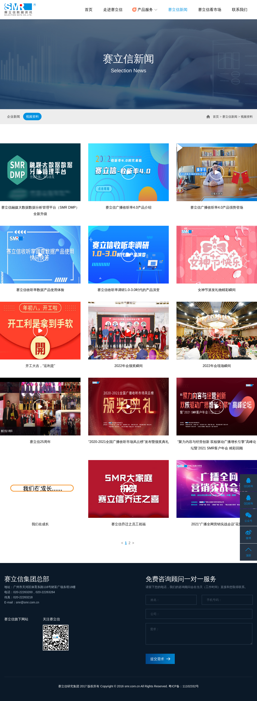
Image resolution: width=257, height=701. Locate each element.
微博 (248, 538)
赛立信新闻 (177, 9)
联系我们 (239, 9)
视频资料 (32, 116)
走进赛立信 (113, 9)
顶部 (248, 555)
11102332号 (190, 686)
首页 (89, 9)
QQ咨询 (248, 486)
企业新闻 (13, 116)
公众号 (248, 520)
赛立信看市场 (209, 9)
